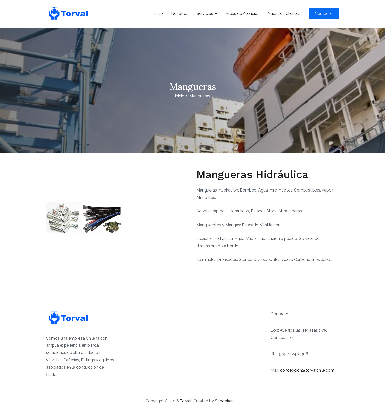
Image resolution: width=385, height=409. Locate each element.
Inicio (158, 13)
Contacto (324, 13)
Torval (185, 401)
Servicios (205, 13)
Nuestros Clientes (284, 13)
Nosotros (179, 13)
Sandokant (225, 401)
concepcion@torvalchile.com (307, 370)
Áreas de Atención (243, 13)
